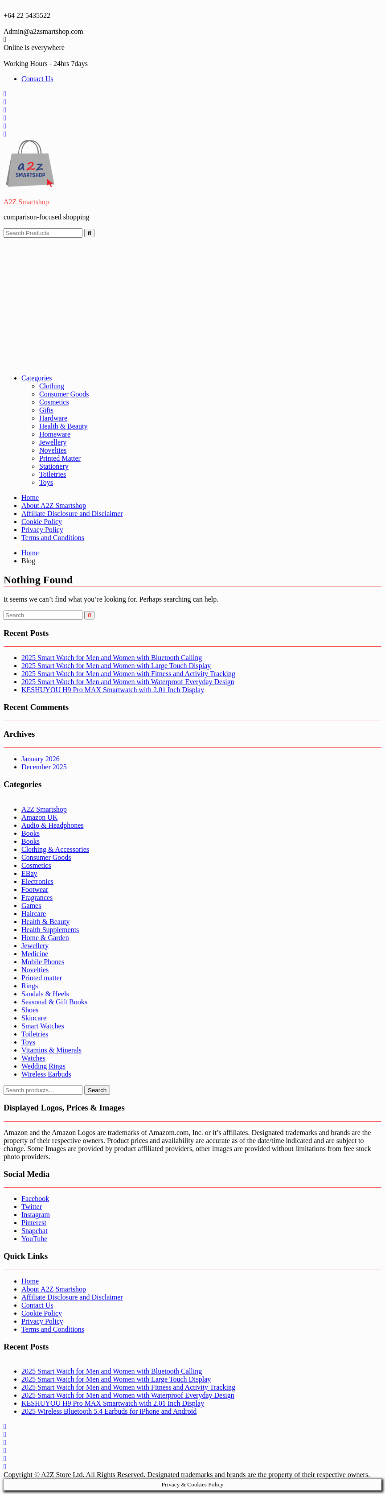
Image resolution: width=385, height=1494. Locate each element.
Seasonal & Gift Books (54, 1002)
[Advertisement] (192, 304)
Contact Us (37, 79)
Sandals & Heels (45, 994)
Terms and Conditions (52, 537)
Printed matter (41, 978)
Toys (46, 482)
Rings (29, 986)
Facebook (35, 1198)
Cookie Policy (41, 521)
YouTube (34, 1238)
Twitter (31, 1206)
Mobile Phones (42, 962)
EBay (29, 873)
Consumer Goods (64, 394)
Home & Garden (45, 937)
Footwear (34, 889)
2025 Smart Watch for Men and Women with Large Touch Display (116, 665)
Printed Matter (60, 458)
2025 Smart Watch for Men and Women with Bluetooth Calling (111, 657)
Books (30, 833)
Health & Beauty (63, 426)
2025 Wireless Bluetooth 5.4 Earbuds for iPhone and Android (109, 1411)
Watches (33, 1058)
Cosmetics (54, 402)
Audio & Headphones (52, 825)
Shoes (29, 1010)
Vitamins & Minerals (51, 1050)
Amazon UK (39, 817)
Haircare (33, 913)
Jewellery (52, 442)
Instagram (35, 1214)
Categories (36, 378)
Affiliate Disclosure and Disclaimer (72, 513)
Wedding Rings (43, 1066)
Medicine (34, 953)
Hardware (53, 418)
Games (31, 905)
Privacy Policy (42, 529)
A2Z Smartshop (26, 202)
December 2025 (44, 767)
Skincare (33, 1018)
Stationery (54, 466)
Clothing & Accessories (55, 849)
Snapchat (34, 1230)
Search (97, 1090)
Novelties (52, 450)
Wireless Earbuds (46, 1074)
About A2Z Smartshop (53, 505)
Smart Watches (42, 1026)
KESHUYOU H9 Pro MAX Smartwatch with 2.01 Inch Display (112, 689)
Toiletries (52, 474)
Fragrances (37, 897)
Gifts (46, 410)
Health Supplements (50, 929)
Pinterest (33, 1222)
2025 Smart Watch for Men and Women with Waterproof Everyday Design (127, 681)
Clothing (51, 386)
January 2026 (40, 759)
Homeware (54, 434)
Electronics (37, 881)
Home (30, 497)
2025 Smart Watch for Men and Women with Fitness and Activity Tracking (128, 673)
